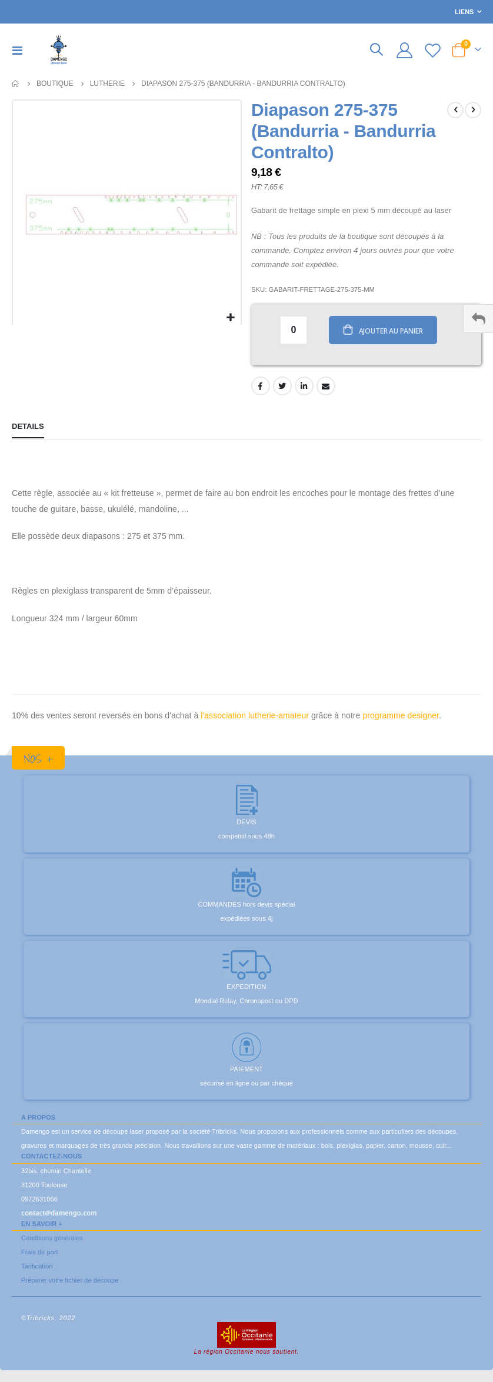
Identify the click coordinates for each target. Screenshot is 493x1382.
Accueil (16, 83)
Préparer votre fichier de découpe (69, 1282)
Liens (464, 11)
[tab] (28, 429)
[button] (230, 318)
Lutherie (107, 83)
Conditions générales (52, 1239)
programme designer (400, 717)
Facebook (260, 387)
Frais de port (39, 1253)
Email (326, 387)
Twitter (282, 387)
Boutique (55, 83)
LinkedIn (304, 387)
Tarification (36, 1267)
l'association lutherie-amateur (255, 717)
